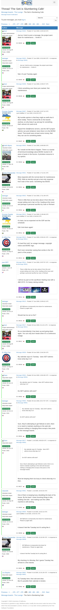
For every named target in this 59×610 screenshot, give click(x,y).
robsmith (5, 491)
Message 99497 (21, 111)
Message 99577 (21, 440)
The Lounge (18, 12)
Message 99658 (21, 511)
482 (37, 24)
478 (22, 24)
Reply (28, 43)
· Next (47, 24)
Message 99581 (21, 490)
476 (14, 24)
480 (29, 24)
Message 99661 (21, 537)
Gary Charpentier (9, 173)
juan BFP (5, 262)
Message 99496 (21, 84)
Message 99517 (21, 325)
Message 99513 (21, 237)
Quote (33, 43)
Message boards (7, 12)
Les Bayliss (6, 573)
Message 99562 (21, 375)
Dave (5, 375)
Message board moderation (9, 14)
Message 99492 (21, 31)
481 (33, 24)
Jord (5, 31)
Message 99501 (21, 173)
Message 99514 (21, 262)
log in (24, 20)
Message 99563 (21, 401)
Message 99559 (21, 352)
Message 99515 (21, 301)
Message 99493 (21, 58)
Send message (6, 47)
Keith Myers (8, 145)
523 (43, 24)
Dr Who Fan (6, 237)
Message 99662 (21, 572)
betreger (5, 58)
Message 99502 (21, 195)
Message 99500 (21, 145)
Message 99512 (21, 214)
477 (18, 24)
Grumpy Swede (7, 111)
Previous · (5, 24)
